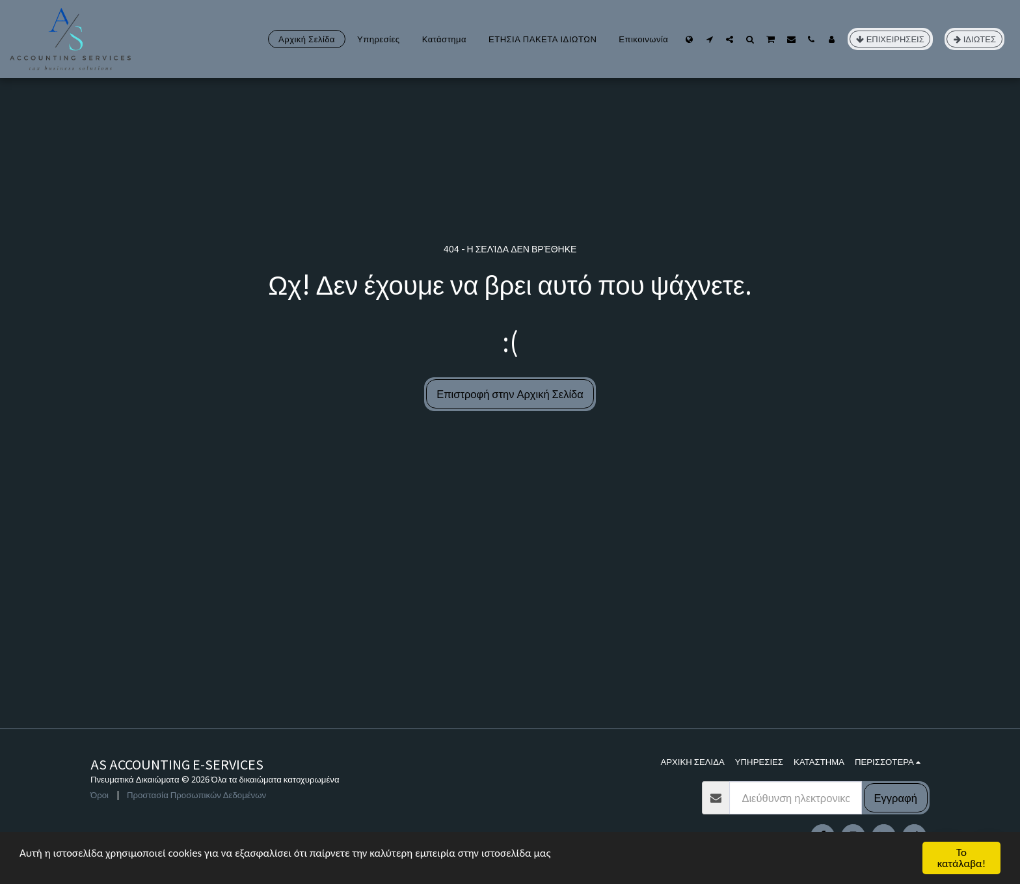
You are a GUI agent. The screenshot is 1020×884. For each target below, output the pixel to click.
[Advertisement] (510, 631)
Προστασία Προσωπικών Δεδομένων (196, 794)
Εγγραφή (895, 797)
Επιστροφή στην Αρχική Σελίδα (510, 393)
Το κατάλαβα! (961, 858)
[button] (709, 39)
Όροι (99, 794)
